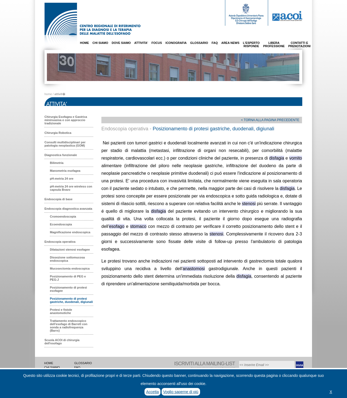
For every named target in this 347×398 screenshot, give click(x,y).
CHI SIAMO (100, 42)
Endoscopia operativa (59, 241)
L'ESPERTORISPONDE (251, 44)
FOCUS (157, 42)
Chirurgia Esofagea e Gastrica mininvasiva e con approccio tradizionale (65, 120)
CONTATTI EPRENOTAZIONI (299, 44)
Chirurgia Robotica (57, 132)
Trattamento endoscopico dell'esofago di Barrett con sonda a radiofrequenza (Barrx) (68, 325)
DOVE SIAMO (121, 42)
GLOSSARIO (199, 42)
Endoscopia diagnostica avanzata (68, 208)
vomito (295, 158)
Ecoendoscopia (61, 224)
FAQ (215, 42)
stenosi (249, 203)
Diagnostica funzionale (60, 155)
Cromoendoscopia (63, 216)
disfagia (276, 158)
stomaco (138, 226)
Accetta (152, 392)
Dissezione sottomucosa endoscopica (67, 259)
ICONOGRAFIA (176, 42)
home (48, 94)
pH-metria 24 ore (61, 178)
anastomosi (194, 268)
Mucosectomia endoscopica (70, 268)
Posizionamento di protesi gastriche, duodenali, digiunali (71, 300)
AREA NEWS (230, 42)
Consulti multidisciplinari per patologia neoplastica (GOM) (65, 144)
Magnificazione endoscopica (70, 232)
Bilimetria (56, 162)
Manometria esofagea (65, 170)
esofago (116, 226)
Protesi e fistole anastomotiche (61, 311)
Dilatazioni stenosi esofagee (70, 249)
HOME (84, 42)
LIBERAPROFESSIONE (274, 44)
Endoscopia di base (58, 199)
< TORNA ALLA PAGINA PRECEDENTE (270, 120)
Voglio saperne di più (180, 392)
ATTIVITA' (141, 42)
